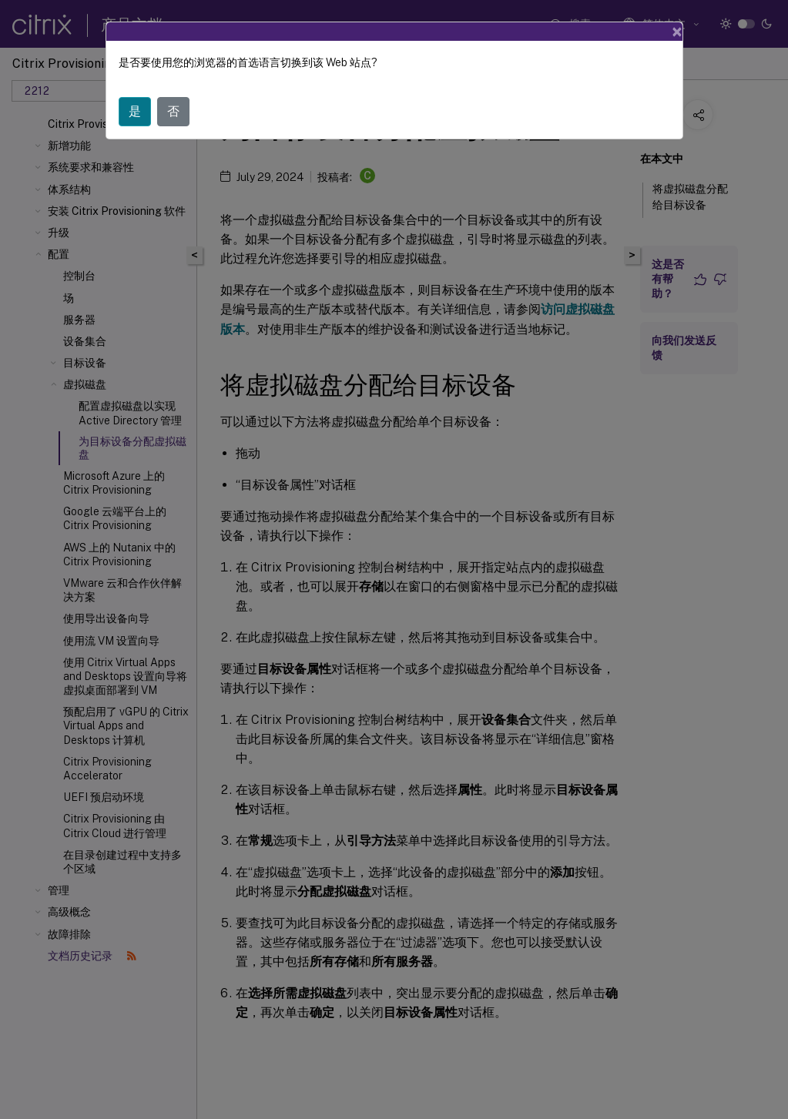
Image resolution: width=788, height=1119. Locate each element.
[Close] (677, 31)
